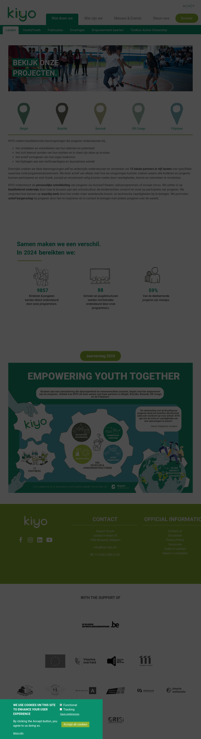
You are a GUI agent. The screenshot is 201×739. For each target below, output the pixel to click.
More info (18, 733)
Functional (70, 705)
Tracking (69, 709)
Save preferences (69, 714)
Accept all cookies (75, 724)
